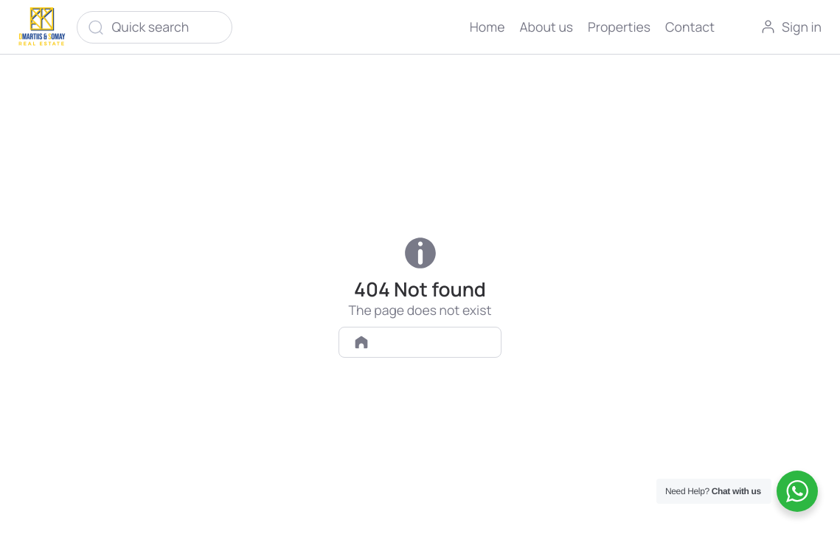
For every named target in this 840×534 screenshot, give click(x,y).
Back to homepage (420, 341)
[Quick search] (155, 27)
